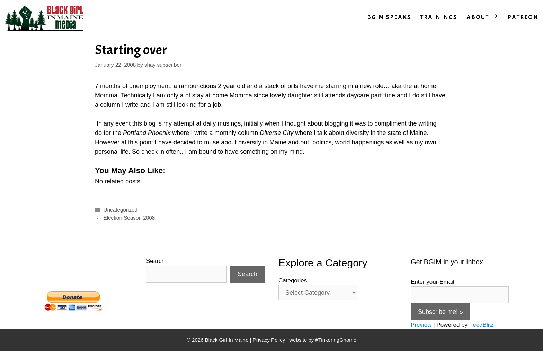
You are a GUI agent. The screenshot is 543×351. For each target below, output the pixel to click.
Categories (292, 280)
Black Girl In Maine (227, 340)
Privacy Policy (269, 340)
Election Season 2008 (129, 218)
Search (155, 261)
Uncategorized (120, 210)
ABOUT (484, 17)
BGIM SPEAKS (389, 17)
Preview (421, 325)
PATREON (523, 17)
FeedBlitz (481, 325)
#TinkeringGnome (335, 340)
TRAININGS (438, 17)
